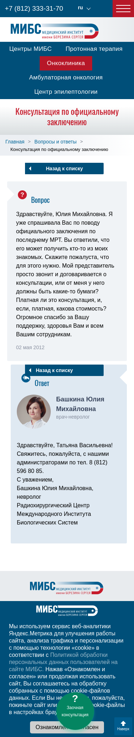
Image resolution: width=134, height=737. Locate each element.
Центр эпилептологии (66, 91)
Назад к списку (64, 168)
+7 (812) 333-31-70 (34, 8)
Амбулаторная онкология (66, 77)
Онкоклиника (66, 63)
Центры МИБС (30, 48)
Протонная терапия (94, 48)
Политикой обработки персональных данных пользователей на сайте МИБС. (63, 662)
